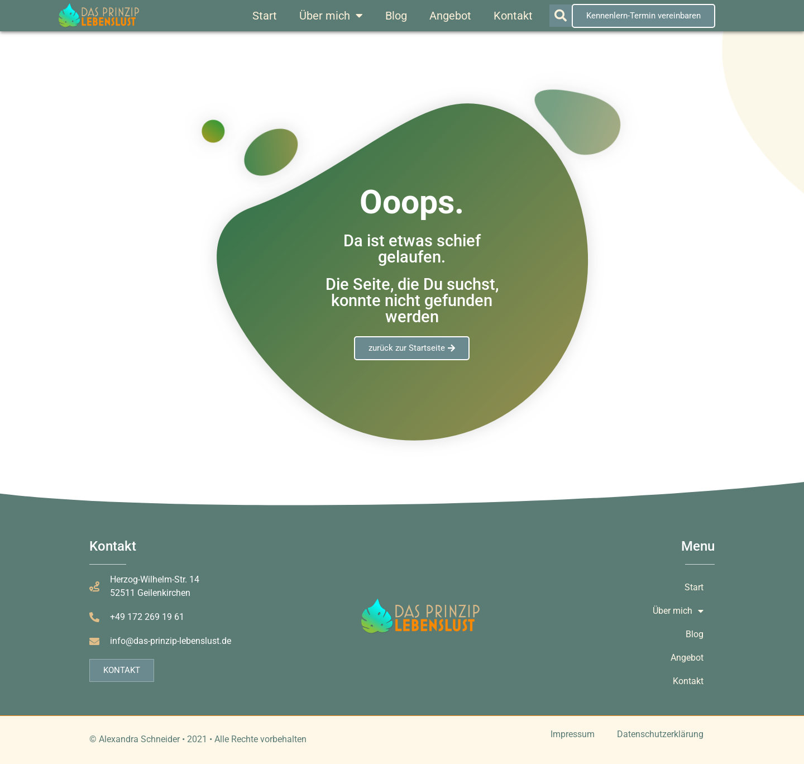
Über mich (331, 15)
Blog (396, 15)
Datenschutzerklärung (660, 734)
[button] (560, 15)
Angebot (450, 15)
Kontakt (513, 15)
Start (264, 15)
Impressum (573, 734)
